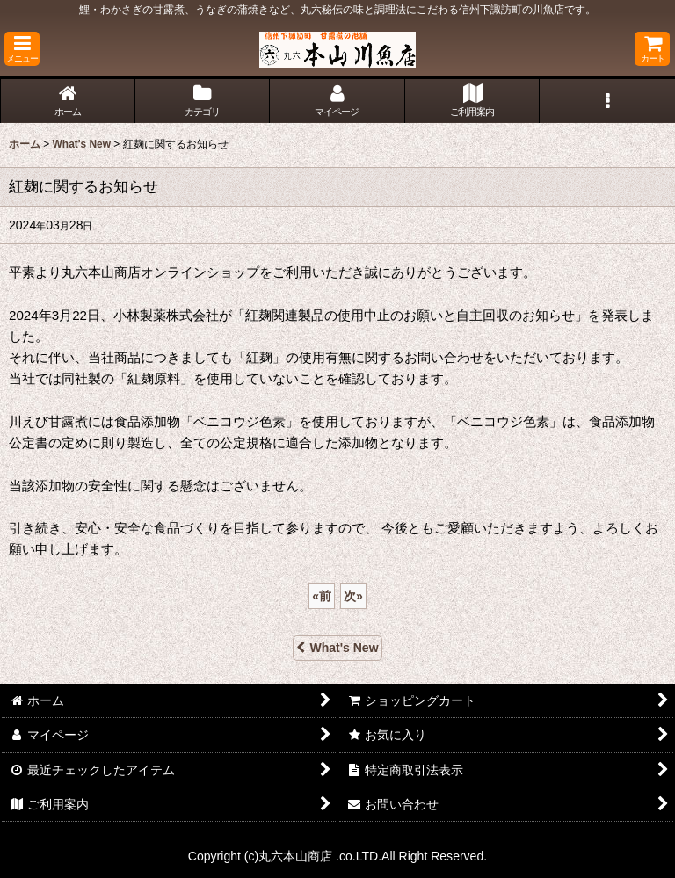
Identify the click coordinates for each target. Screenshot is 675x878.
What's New (337, 648)
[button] (22, 49)
